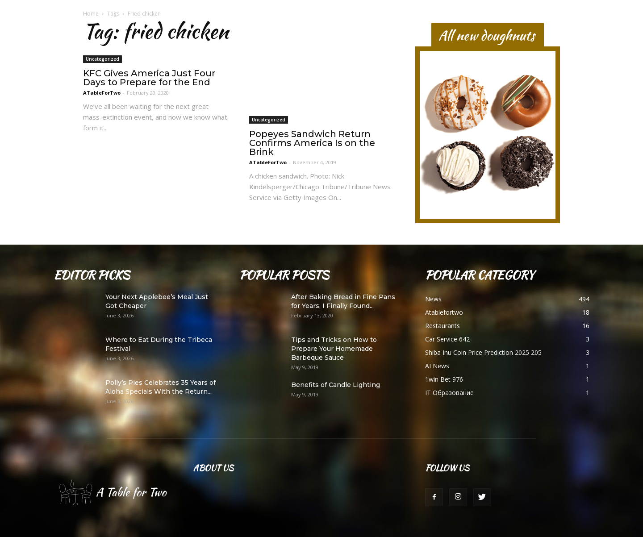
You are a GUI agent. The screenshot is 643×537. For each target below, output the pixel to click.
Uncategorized (102, 62)
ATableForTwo (102, 95)
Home (91, 13)
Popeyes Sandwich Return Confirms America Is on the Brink (312, 143)
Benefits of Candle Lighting (335, 385)
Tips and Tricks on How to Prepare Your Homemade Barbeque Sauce (334, 349)
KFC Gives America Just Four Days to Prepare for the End (149, 81)
